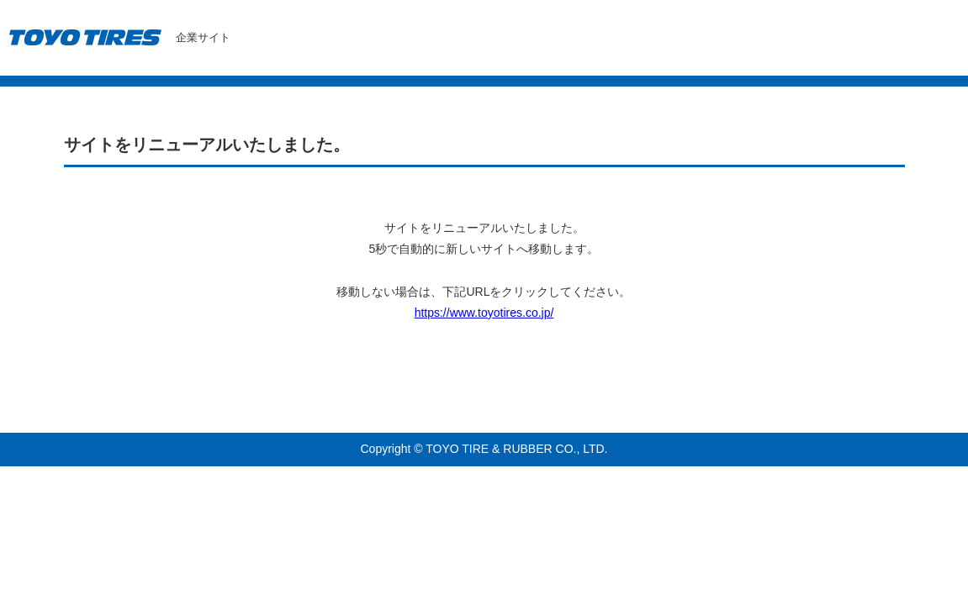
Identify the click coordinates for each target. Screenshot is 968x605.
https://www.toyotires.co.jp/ (484, 312)
